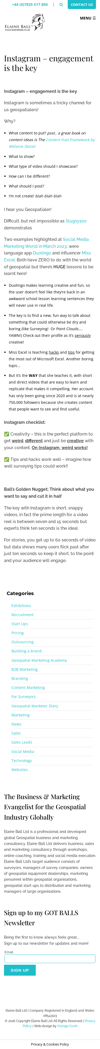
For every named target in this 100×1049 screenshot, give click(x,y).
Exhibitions (21, 605)
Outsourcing (22, 641)
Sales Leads (21, 742)
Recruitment (22, 614)
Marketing (20, 714)
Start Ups (19, 623)
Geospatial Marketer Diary (34, 705)
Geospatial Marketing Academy (39, 660)
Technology (21, 760)
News (16, 724)
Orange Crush (67, 1026)
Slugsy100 (76, 221)
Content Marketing (28, 687)
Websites (19, 769)
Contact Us (82, 4)
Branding (19, 678)
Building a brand (26, 650)
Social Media (22, 751)
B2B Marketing (24, 669)
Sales (16, 733)
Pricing (17, 632)
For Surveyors (23, 696)
